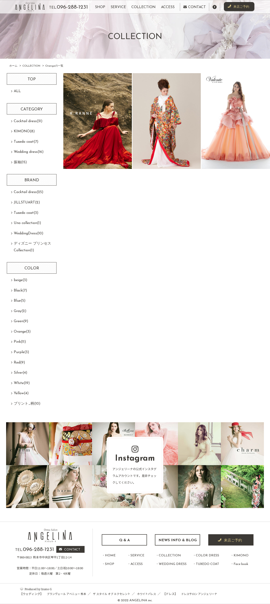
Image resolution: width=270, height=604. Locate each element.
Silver (20, 373)
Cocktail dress (28, 121)
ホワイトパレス (146, 594)
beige (20, 280)
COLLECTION (170, 555)
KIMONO (24, 131)
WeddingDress (28, 233)
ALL (17, 91)
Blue (20, 301)
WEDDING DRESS (173, 564)
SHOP (109, 564)
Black (20, 290)
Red (19, 362)
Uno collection (27, 223)
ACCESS (136, 564)
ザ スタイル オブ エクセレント (111, 594)
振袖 (20, 162)
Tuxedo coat (26, 142)
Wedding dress (29, 152)
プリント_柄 (27, 404)
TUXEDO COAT (207, 564)
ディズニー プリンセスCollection (32, 247)
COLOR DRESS (207, 555)
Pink (20, 342)
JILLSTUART (27, 202)
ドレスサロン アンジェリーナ (199, 594)
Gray (20, 311)
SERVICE (137, 555)
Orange (22, 331)
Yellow (21, 393)
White (22, 383)
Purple (21, 352)
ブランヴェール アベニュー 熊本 (66, 594)
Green (21, 321)
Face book (241, 564)
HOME (110, 555)
